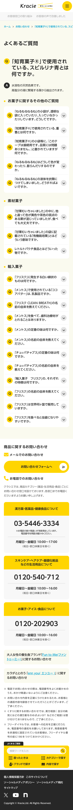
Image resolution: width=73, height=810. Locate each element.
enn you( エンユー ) (41, 673)
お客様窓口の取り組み (19, 16)
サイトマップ (11, 788)
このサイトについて (37, 777)
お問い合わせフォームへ (36, 466)
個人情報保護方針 (14, 777)
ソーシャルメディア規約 (50, 782)
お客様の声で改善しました (51, 16)
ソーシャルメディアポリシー (19, 782)
